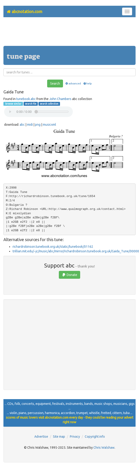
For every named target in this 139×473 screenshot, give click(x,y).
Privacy (75, 436)
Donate (69, 275)
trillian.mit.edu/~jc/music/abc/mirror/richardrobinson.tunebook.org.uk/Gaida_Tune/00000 (76, 251)
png (38, 124)
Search (55, 83)
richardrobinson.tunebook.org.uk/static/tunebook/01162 (53, 246)
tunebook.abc (26, 99)
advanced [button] (73, 83)
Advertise (41, 436)
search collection (49, 103)
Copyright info (95, 436)
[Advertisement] (69, 33)
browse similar (13, 103)
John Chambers (60, 99)
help (87, 83)
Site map (59, 436)
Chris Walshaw (103, 447)
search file (30, 103)
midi (30, 124)
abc (22, 124)
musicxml (49, 124)
